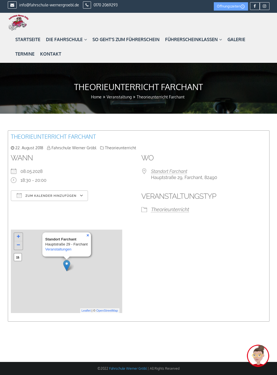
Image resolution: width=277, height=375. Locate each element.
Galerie (236, 39)
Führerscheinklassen (193, 39)
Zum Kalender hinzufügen (47, 195)
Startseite (27, 39)
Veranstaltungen (58, 249)
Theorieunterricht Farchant (53, 136)
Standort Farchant (169, 171)
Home (96, 97)
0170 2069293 (100, 5)
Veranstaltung (119, 97)
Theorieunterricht (120, 147)
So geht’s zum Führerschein (126, 39)
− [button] (18, 245)
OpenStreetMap (107, 310)
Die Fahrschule (66, 39)
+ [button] (18, 237)
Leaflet (86, 310)
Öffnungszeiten (231, 6)
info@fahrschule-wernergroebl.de (43, 5)
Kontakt (50, 54)
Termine (25, 54)
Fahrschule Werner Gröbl (74, 147)
